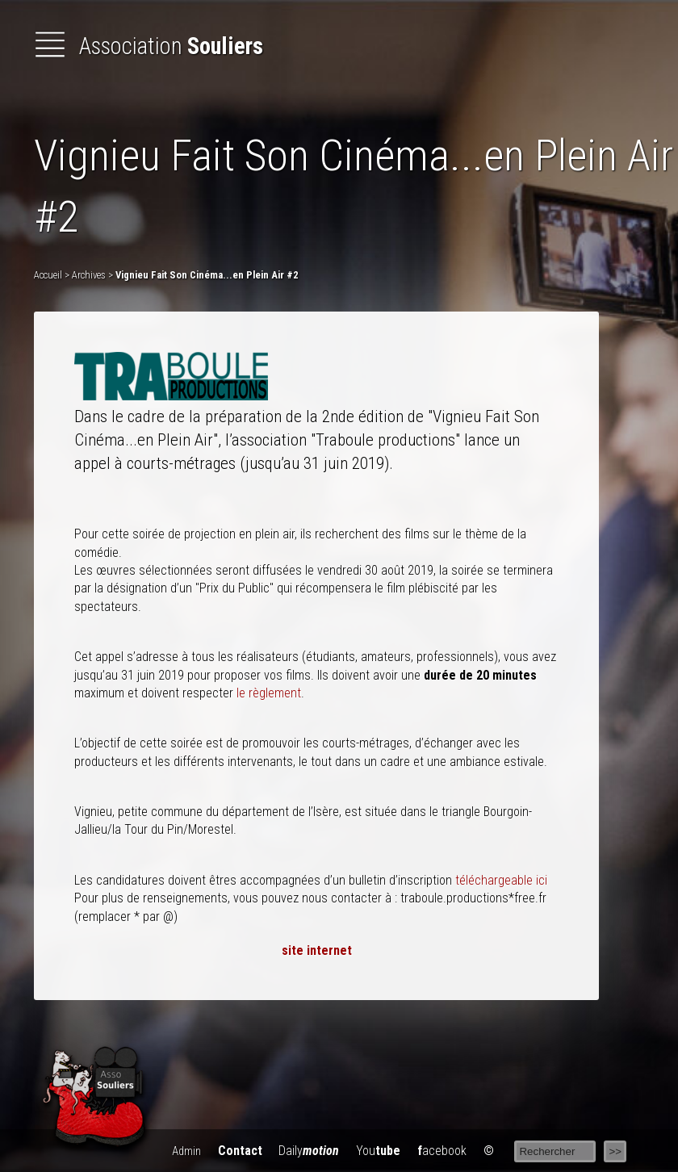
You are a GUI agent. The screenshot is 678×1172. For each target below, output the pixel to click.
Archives (89, 275)
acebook (442, 1150)
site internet (317, 950)
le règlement (268, 693)
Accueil (48, 275)
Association (148, 46)
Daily (308, 1150)
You (378, 1150)
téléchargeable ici (501, 880)
